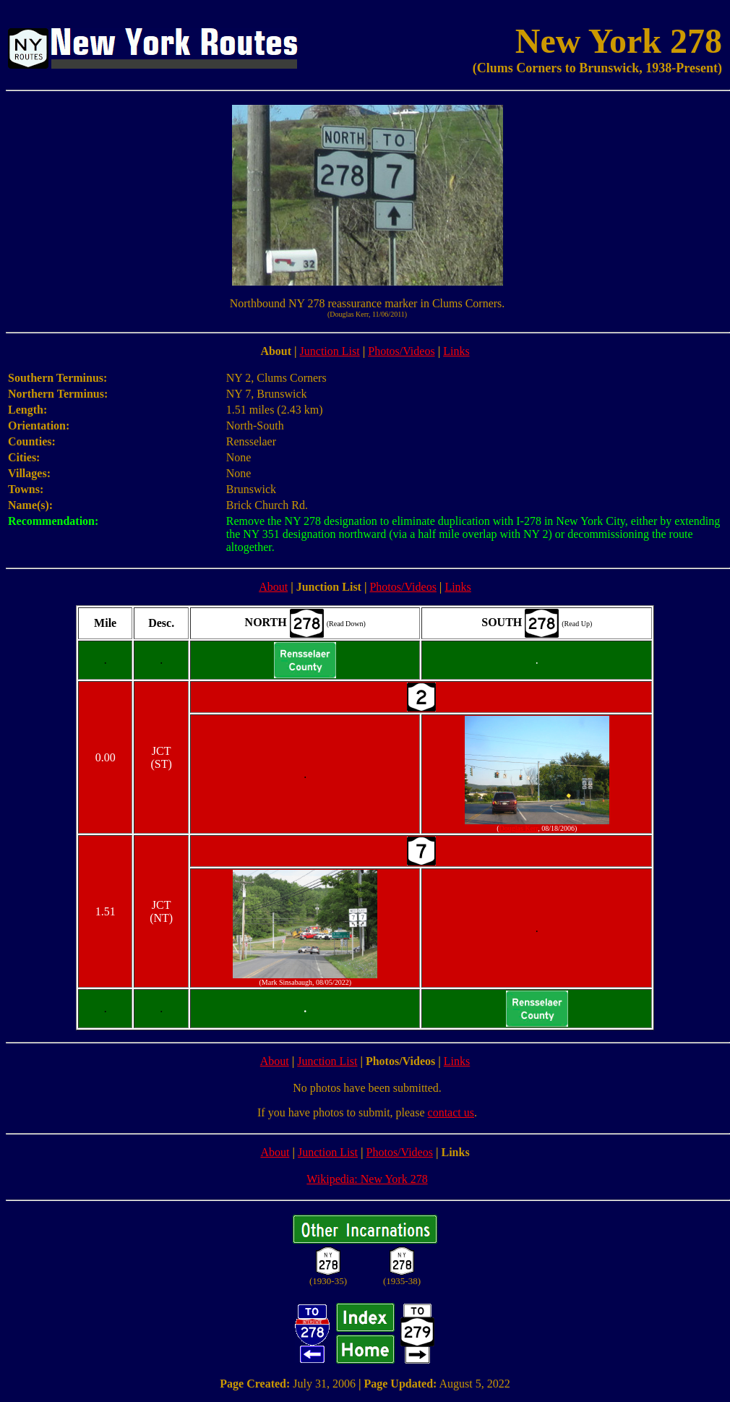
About (273, 587)
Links (456, 351)
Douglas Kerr (518, 828)
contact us (451, 1112)
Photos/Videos (401, 351)
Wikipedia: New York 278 (366, 1179)
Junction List (330, 351)
